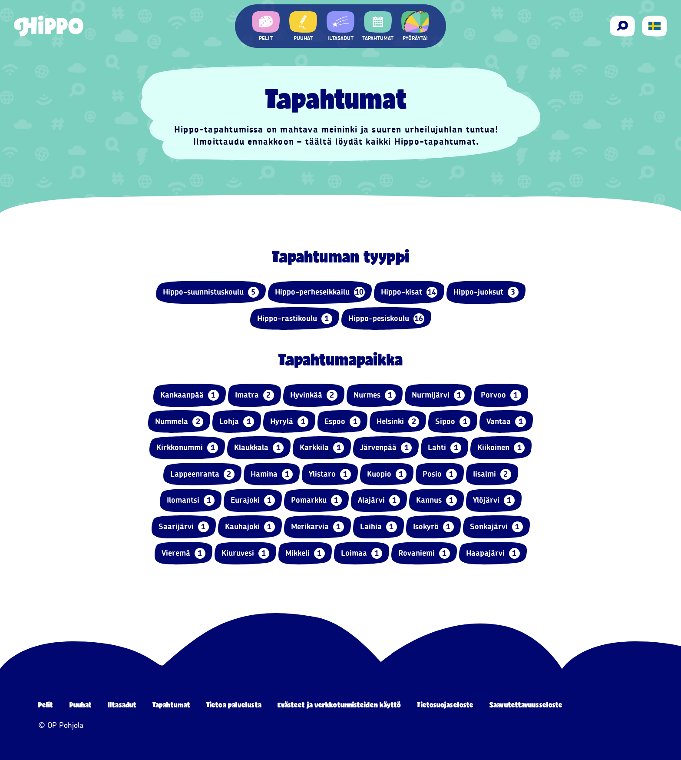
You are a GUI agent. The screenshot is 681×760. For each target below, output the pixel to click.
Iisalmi (492, 474)
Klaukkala (259, 447)
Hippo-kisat (409, 292)
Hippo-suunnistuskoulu (211, 292)
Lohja (236, 421)
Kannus (436, 500)
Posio (440, 474)
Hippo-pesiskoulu (386, 318)
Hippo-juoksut (486, 292)
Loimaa (361, 553)
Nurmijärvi (438, 395)
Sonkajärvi (496, 526)
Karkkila (322, 447)
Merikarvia (317, 526)
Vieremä (183, 553)
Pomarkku (316, 500)
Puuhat (80, 705)
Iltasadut (122, 705)
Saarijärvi (184, 526)
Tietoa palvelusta (233, 705)
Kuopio (387, 474)
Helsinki (398, 421)
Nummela (179, 421)
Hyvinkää (313, 395)
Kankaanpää (189, 395)
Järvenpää (386, 447)
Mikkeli (305, 553)
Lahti (444, 447)
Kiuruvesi (245, 553)
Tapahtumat (171, 705)
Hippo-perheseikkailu (320, 292)
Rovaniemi (424, 553)
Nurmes (375, 395)
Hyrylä (289, 421)
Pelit (45, 705)
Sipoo (452, 421)
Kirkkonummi (187, 447)
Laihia (378, 526)
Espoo (342, 421)
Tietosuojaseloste (445, 705)
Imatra (254, 395)
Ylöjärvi (494, 500)
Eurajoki (253, 500)
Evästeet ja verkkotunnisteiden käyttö (339, 705)
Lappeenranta (202, 474)
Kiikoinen (501, 447)
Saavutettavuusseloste (525, 705)
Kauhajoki (250, 526)
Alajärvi (379, 500)
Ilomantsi (191, 500)
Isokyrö (433, 526)
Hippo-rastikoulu (294, 318)
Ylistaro (330, 474)
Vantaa (506, 421)
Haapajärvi (493, 553)
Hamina (272, 474)
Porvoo (501, 395)
